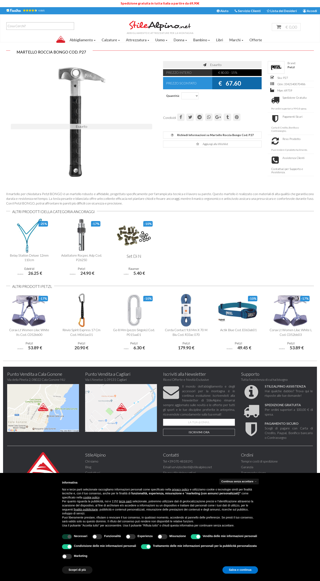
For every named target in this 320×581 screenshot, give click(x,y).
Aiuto (223, 11)
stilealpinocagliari (184, 473)
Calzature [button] (111, 40)
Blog (88, 467)
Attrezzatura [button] (137, 40)
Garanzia (247, 467)
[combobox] (40, 26)
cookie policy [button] (91, 497)
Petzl (291, 67)
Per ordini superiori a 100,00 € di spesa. (289, 409)
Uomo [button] (161, 40)
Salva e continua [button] (240, 569)
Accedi (310, 11)
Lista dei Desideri (282, 11)
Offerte (255, 40)
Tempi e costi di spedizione (259, 461)
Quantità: (172, 95)
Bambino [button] (201, 40)
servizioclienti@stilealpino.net (191, 467)
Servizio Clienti (248, 11)
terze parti (125, 501)
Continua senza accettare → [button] (239, 481)
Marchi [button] (236, 40)
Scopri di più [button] (77, 569)
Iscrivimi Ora (199, 432)
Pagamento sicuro (253, 473)
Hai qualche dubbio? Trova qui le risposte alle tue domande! (289, 391)
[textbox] (41, 25)
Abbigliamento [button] (83, 40)
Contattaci (92, 473)
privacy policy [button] (180, 489)
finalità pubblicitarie (86, 509)
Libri (219, 40)
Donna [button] (180, 40)
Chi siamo (91, 461)
